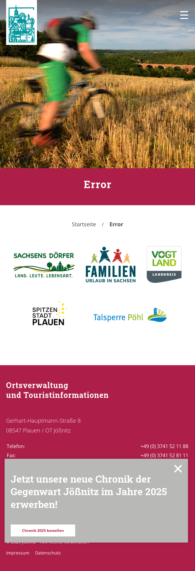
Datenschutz (48, 553)
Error (116, 224)
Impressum (17, 553)
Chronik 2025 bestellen (43, 530)
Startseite (84, 224)
